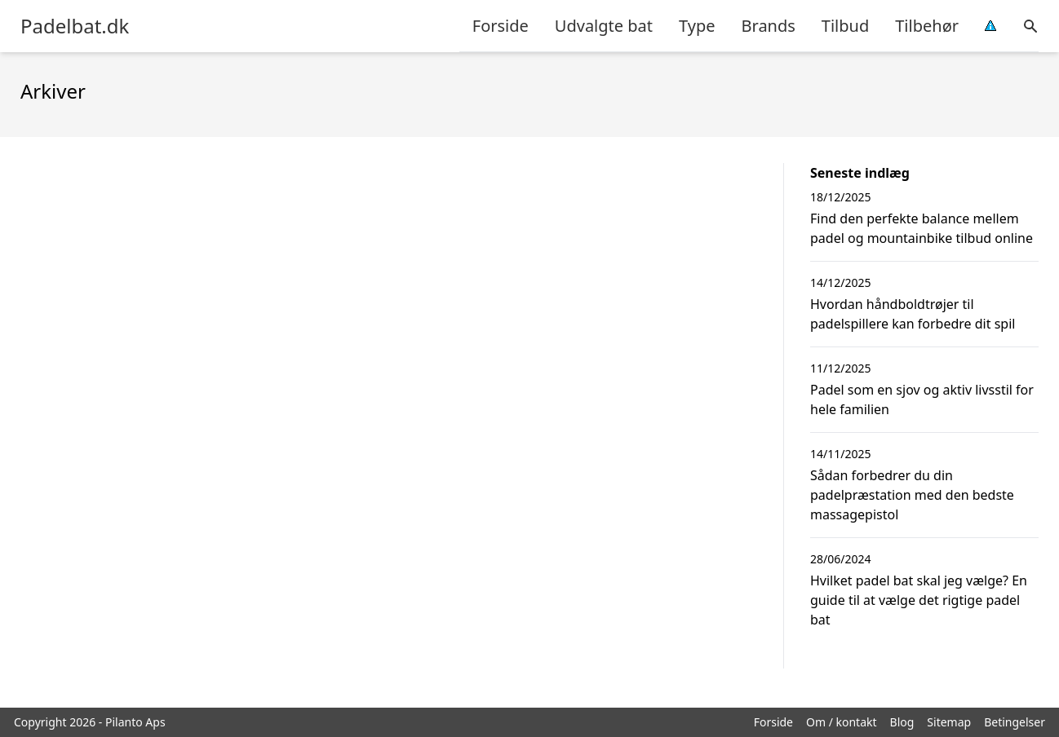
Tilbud (845, 26)
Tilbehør (927, 26)
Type (697, 26)
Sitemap (949, 722)
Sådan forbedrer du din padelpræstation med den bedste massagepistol (912, 494)
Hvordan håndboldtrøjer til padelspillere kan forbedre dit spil (912, 314)
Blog (902, 722)
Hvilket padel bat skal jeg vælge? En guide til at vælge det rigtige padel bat (918, 600)
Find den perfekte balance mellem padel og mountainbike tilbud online (921, 228)
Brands (768, 26)
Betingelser (1014, 722)
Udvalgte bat (604, 26)
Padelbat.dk (74, 26)
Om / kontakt (841, 722)
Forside (500, 26)
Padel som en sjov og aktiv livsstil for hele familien (922, 399)
